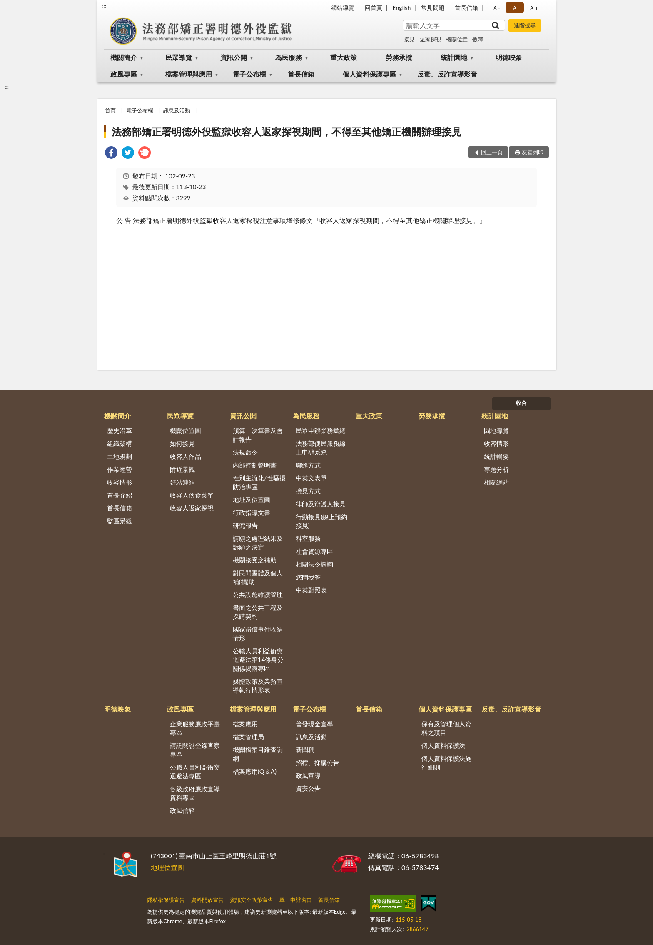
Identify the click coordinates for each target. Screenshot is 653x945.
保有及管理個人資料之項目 (446, 728)
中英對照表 (311, 590)
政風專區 (123, 74)
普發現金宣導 (314, 724)
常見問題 (432, 7)
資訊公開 (233, 57)
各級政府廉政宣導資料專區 (195, 793)
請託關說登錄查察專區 (195, 750)
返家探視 (430, 39)
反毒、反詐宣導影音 (447, 74)
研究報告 (245, 525)
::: (104, 6)
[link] (111, 153)
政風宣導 (308, 775)
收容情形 (119, 482)
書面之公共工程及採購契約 (258, 612)
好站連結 (182, 482)
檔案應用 (245, 724)
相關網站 (496, 482)
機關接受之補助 (255, 560)
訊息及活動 (176, 110)
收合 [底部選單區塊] (521, 403)
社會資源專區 (314, 551)
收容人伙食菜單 (192, 495)
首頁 (110, 110)
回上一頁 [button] (492, 152)
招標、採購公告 (317, 762)
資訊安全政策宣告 (251, 900)
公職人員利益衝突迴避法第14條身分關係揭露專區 (258, 659)
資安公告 (308, 788)
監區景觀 (119, 521)
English (402, 7)
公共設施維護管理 (258, 594)
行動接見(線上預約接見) (321, 521)
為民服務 (288, 57)
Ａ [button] (515, 7)
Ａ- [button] (496, 7)
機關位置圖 (185, 430)
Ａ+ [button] (533, 7)
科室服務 (308, 538)
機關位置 (457, 39)
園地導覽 (496, 430)
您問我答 (308, 577)
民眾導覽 (178, 57)
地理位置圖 (167, 867)
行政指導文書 (251, 512)
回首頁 (373, 7)
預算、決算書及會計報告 (258, 435)
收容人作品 (185, 456)
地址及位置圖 (251, 499)
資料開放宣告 (207, 900)
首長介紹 (119, 495)
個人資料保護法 (443, 745)
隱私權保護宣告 (166, 900)
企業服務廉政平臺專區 (195, 728)
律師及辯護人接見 (321, 504)
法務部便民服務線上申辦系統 (321, 448)
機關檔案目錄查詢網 (258, 754)
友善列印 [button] (532, 152)
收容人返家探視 (192, 508)
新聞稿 (305, 749)
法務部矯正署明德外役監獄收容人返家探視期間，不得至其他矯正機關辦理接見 (286, 131)
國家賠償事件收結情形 (258, 633)
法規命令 (245, 452)
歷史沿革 (119, 430)
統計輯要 (496, 456)
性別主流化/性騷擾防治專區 (259, 482)
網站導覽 (342, 7)
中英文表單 (311, 478)
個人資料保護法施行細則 (446, 763)
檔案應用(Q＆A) (255, 771)
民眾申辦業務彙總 (321, 430)
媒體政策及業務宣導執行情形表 (258, 686)
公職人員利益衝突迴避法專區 (195, 771)
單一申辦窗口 (295, 900)
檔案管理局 (248, 736)
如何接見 (182, 443)
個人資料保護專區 (369, 74)
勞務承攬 (399, 57)
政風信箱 (182, 810)
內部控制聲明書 (255, 465)
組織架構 (119, 443)
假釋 (477, 39)
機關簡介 (123, 57)
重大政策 (343, 57)
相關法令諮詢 (314, 564)
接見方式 (308, 491)
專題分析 (496, 469)
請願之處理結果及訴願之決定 (258, 543)
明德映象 (509, 57)
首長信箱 (466, 7)
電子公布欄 (249, 74)
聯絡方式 (308, 465)
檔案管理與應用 (188, 74)
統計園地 (454, 57)
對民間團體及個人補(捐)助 (258, 577)
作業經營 (119, 469)
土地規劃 (119, 456)
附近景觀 (182, 469)
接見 (409, 39)
